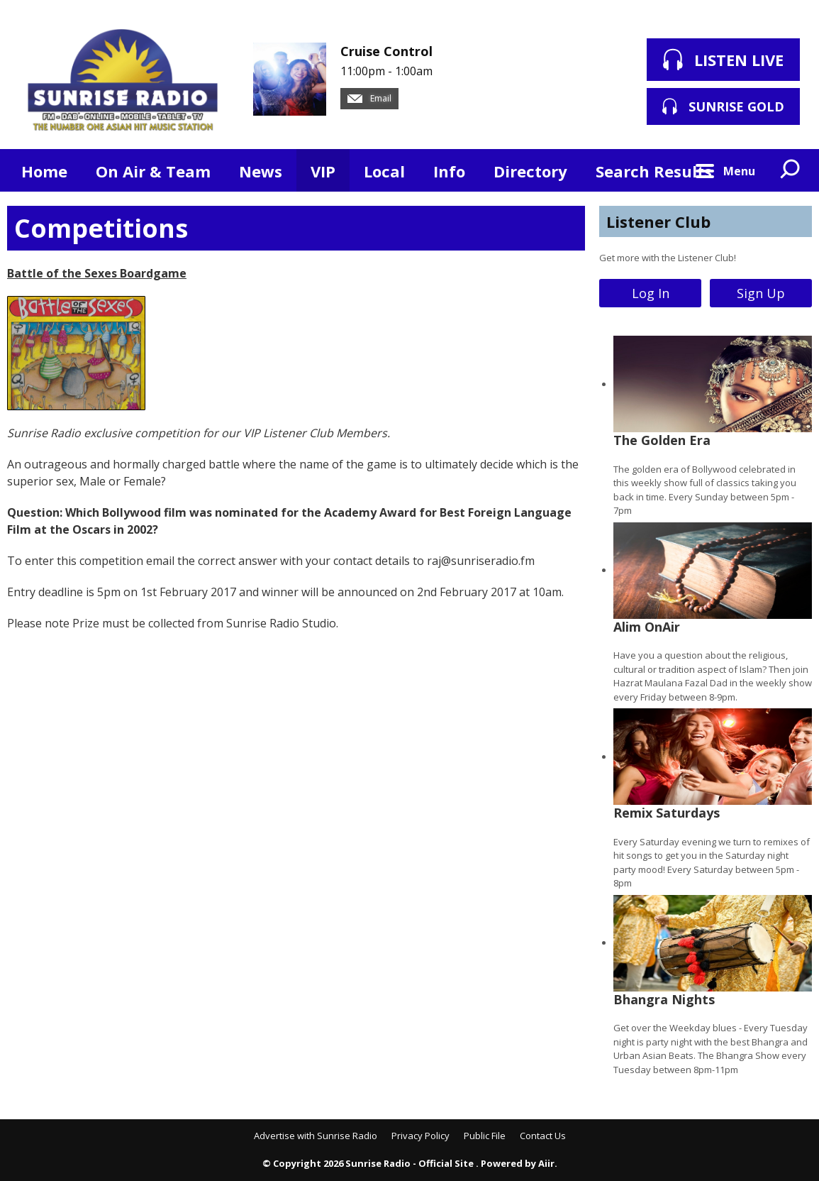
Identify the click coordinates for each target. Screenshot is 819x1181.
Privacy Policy (420, 1135)
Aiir (546, 1163)
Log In (650, 293)
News (260, 171)
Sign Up (761, 293)
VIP (323, 171)
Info (449, 171)
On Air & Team (153, 171)
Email (369, 98)
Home (44, 171)
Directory (530, 171)
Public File (485, 1135)
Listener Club (658, 221)
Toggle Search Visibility (790, 170)
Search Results (654, 171)
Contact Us (543, 1135)
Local (384, 171)
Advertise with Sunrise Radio (315, 1135)
